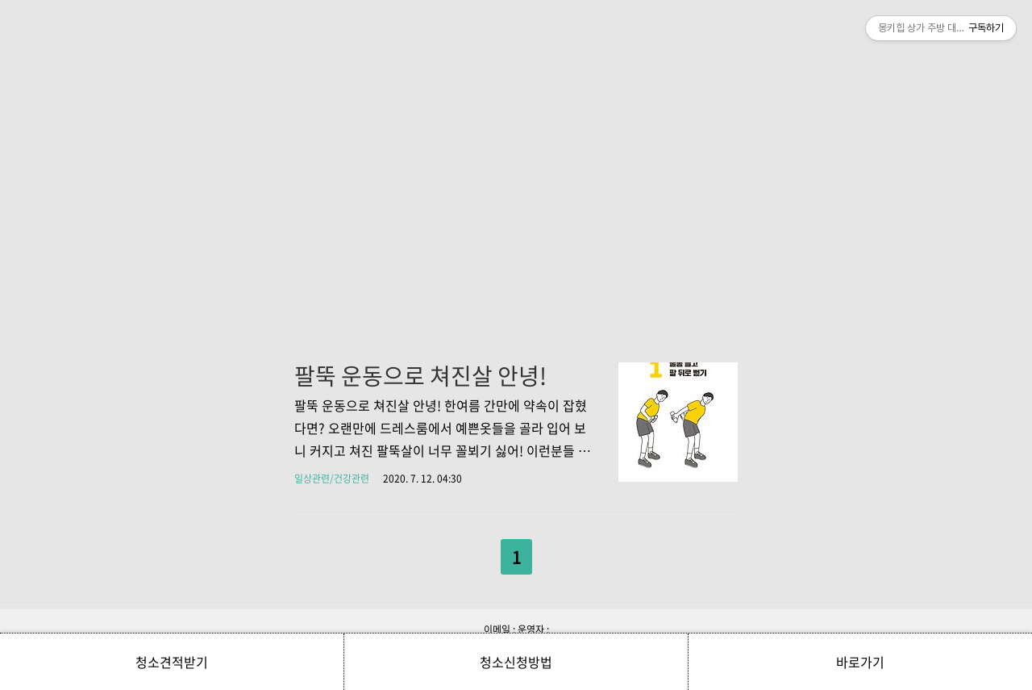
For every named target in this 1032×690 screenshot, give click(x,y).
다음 (558, 553)
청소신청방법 (516, 661)
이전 (475, 553)
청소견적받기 (171, 661)
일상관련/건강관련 (331, 478)
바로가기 (860, 661)
